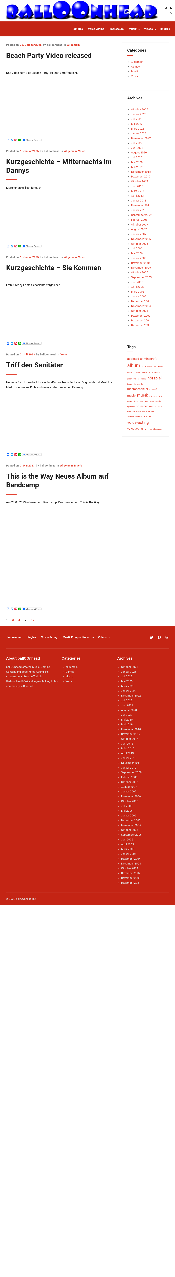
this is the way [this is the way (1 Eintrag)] (148, 411)
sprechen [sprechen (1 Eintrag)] (131, 407)
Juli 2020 (136, 157)
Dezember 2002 (141, 315)
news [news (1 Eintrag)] (160, 396)
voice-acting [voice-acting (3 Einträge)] (138, 422)
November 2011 (141, 205)
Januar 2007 (138, 234)
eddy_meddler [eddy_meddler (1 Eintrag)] (154, 372)
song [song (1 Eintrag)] (152, 401)
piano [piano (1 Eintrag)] (141, 401)
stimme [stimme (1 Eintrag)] (152, 407)
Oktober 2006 (139, 243)
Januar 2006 (138, 258)
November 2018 (141, 171)
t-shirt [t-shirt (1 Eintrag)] (159, 407)
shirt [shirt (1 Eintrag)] (146, 401)
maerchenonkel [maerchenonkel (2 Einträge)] (137, 389)
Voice (81, 151)
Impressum (14, 637)
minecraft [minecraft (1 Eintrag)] (153, 389)
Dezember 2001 (141, 320)
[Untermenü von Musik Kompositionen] (93, 637)
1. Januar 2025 (29, 151)
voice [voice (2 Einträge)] (147, 416)
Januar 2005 (138, 296)
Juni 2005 (137, 282)
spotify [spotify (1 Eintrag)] (158, 401)
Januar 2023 (138, 133)
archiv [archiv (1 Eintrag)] (160, 366)
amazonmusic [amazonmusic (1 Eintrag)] (150, 366)
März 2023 (137, 128)
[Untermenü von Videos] (155, 29)
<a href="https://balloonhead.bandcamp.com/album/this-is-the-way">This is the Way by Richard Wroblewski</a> (34, 546)
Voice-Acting (49, 637)
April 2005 (137, 286)
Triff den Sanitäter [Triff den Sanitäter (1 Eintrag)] (134, 417)
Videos (102, 637)
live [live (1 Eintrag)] (142, 384)
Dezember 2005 (141, 263)
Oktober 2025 (139, 109)
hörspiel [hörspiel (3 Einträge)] (154, 378)
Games (135, 66)
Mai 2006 (137, 253)
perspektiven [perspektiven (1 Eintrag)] (132, 401)
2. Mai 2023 (27, 465)
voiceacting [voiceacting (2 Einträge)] (135, 428)
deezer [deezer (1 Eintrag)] (145, 372)
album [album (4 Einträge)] (133, 365)
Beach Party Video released (49, 55)
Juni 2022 (137, 147)
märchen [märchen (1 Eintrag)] (153, 396)
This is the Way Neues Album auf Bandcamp (57, 480)
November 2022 (141, 138)
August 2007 (139, 229)
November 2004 (141, 306)
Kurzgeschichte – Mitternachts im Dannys (59, 166)
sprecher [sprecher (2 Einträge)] (142, 406)
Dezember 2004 (141, 301)
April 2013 (137, 195)
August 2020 (139, 152)
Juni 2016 (137, 186)
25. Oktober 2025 (31, 44)
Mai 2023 (137, 123)
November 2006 (141, 239)
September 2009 (141, 214)
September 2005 (141, 277)
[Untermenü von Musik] (139, 29)
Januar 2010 (138, 210)
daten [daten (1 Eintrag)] (138, 372)
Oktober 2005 (139, 272)
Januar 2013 (138, 200)
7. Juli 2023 (27, 354)
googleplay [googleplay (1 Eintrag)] (142, 379)
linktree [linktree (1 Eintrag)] (137, 384)
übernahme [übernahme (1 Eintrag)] (157, 429)
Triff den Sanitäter (34, 365)
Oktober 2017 (139, 181)
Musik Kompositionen (76, 637)
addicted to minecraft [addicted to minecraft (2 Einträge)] (142, 359)
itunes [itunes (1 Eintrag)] (129, 384)
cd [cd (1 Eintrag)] (134, 372)
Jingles (31, 637)
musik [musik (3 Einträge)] (142, 395)
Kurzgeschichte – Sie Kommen (53, 268)
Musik (78, 465)
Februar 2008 (139, 219)
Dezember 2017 (141, 176)
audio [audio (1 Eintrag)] (129, 372)
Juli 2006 (136, 248)
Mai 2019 (137, 167)
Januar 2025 (138, 114)
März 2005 (137, 291)
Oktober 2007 (139, 224)
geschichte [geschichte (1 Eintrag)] (131, 379)
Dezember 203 (140, 325)
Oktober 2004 (139, 310)
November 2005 (141, 267)
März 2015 (137, 190)
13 (32, 619)
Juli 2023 (136, 119)
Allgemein (73, 44)
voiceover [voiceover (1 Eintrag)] (148, 429)
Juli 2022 (136, 143)
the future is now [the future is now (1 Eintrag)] (134, 411)
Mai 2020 (137, 162)
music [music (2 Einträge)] (131, 395)
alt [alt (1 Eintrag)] (143, 366)
